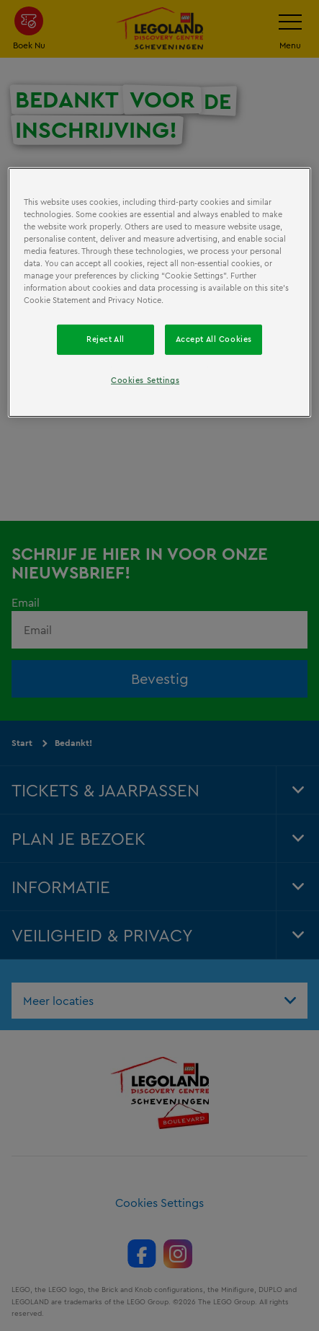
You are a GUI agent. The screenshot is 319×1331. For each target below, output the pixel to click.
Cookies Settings (145, 380)
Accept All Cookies (214, 339)
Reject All (105, 339)
